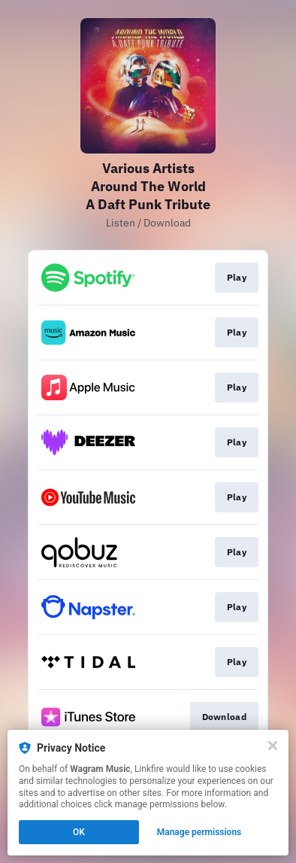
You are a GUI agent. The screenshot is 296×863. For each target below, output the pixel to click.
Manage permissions (199, 832)
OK (79, 832)
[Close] (273, 746)
